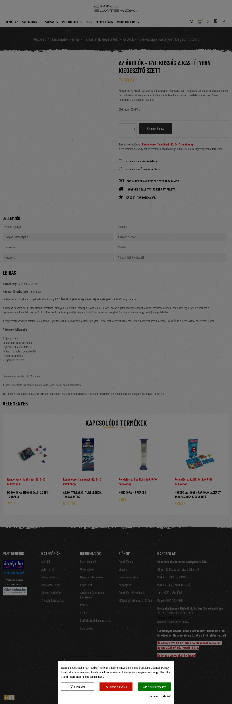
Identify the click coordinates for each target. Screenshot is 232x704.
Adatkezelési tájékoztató (159, 696)
